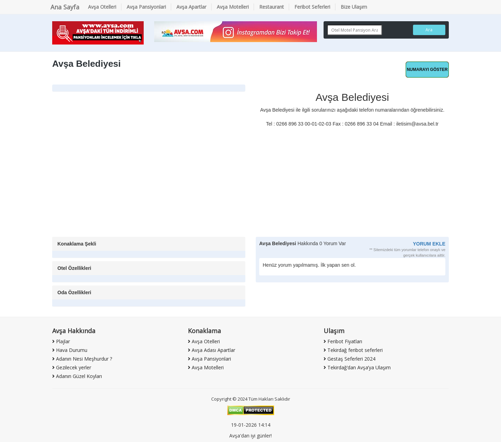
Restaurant (271, 6)
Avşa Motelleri (233, 6)
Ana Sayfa (64, 7)
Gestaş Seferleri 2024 (349, 358)
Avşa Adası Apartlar (211, 350)
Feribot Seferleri (312, 6)
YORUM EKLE (429, 244)
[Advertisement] (250, 184)
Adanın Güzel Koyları (77, 376)
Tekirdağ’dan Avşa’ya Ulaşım (357, 367)
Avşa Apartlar (191, 6)
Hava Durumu (69, 350)
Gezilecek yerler (71, 367)
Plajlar (61, 341)
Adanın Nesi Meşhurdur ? (82, 358)
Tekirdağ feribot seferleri (353, 350)
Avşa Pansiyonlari (146, 6)
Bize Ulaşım (354, 6)
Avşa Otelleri (102, 6)
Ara (429, 30)
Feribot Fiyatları (343, 341)
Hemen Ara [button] (427, 69)
